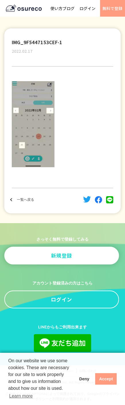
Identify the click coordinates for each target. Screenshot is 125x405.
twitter (87, 199)
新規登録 (61, 255)
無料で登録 (112, 8)
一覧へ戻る (25, 199)
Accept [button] (106, 379)
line (109, 199)
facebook (98, 199)
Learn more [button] (21, 396)
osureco (23, 8)
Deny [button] (84, 379)
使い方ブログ (62, 8)
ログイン (87, 8)
